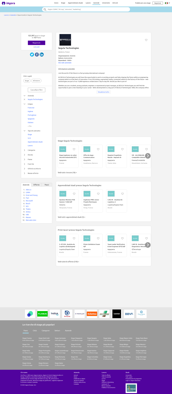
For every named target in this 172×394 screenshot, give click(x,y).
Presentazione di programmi (134, 378)
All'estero (36, 81)
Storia (75, 377)
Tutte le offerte (106, 375)
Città (35, 331)
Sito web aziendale (64, 63)
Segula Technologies (35, 99)
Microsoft (29, 201)
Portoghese (32, 115)
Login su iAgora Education (133, 380)
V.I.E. (29, 138)
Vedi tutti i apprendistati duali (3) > (71, 217)
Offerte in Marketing (108, 382)
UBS (27, 215)
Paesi (26, 331)
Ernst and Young (31, 195)
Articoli (115, 3)
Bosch (28, 203)
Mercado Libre (31, 220)
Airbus (28, 212)
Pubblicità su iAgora (79, 378)
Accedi (37, 47)
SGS (27, 206)
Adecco (28, 190)
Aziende (96, 3)
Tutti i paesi (129, 377)
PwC (27, 198)
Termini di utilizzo (79, 380)
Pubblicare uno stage (143, 3)
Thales (28, 209)
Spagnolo (31, 119)
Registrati (36, 43)
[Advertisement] (86, 25)
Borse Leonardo (106, 385)
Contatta (76, 384)
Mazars (28, 217)
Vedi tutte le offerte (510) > (68, 262)
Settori (57, 331)
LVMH (28, 192)
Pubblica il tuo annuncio (108, 387)
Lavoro (88, 3)
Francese (31, 108)
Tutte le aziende (106, 377)
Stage (63, 3)
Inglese (30, 111)
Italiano (30, 122)
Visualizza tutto (103, 92)
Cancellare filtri (37, 90)
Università (106, 3)
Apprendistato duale (75, 3)
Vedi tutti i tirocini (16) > (67, 173)
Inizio (56, 3)
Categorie (46, 331)
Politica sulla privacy (79, 382)
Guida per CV (105, 384)
